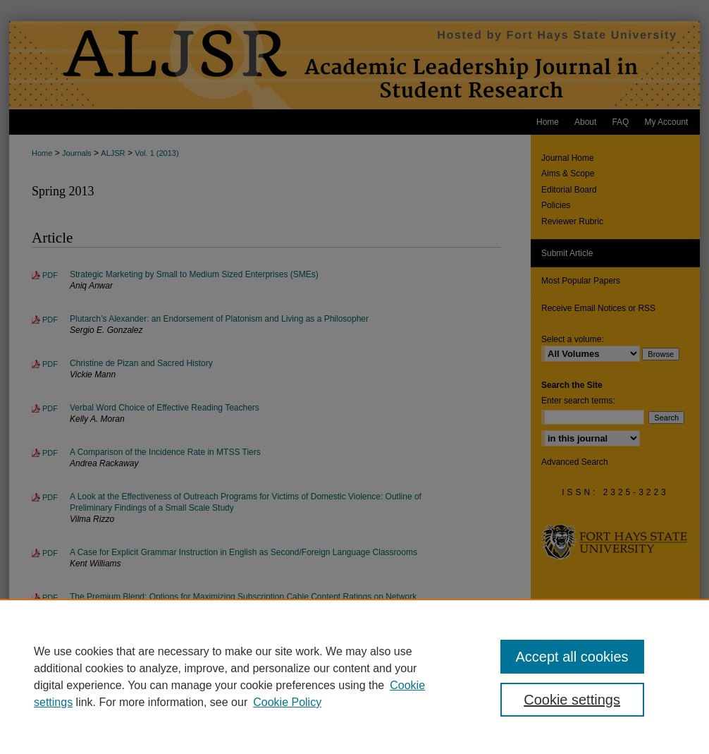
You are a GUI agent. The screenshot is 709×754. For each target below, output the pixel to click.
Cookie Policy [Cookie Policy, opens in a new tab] (287, 702)
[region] (354, 676)
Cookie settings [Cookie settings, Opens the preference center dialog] (572, 699)
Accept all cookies (572, 656)
